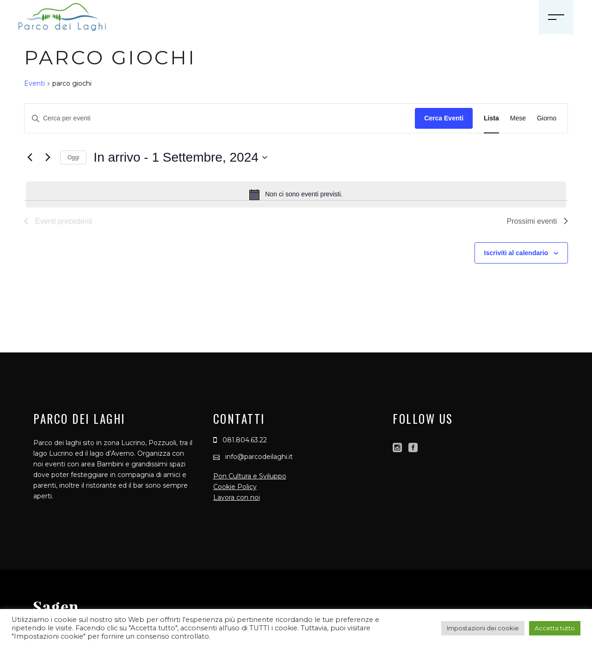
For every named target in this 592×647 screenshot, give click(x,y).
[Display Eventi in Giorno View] (546, 118)
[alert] (296, 194)
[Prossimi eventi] (47, 157)
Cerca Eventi (443, 118)
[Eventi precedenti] (29, 157)
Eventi (34, 83)
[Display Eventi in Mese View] (518, 118)
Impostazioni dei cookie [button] (483, 628)
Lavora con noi (236, 497)
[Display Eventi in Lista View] (491, 118)
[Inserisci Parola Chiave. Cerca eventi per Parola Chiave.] (220, 118)
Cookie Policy (235, 487)
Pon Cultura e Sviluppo (249, 476)
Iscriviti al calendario (516, 253)
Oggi (73, 157)
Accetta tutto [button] (555, 628)
